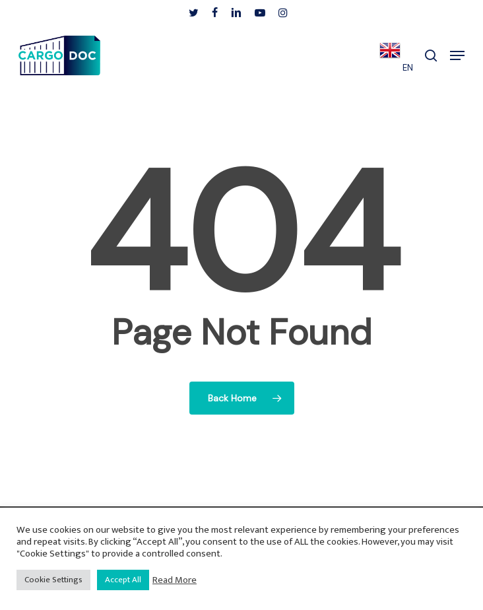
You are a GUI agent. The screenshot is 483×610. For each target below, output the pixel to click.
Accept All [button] (123, 579)
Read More (174, 580)
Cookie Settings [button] (53, 579)
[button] (457, 55)
